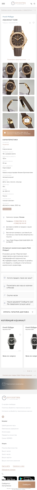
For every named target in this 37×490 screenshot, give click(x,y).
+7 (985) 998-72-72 (19, 221)
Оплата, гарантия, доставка (18, 312)
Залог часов (6, 454)
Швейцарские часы (9, 425)
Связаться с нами (18, 466)
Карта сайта (6, 466)
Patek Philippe (8, 17)
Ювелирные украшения (10, 429)
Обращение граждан (8, 469)
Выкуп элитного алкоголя (11, 461)
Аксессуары (6, 432)
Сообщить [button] (27, 485)
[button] (3, 4)
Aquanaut (6, 144)
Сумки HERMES (7, 438)
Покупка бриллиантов (9, 448)
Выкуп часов (6, 451)
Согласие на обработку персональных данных (17, 411)
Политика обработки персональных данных (16, 408)
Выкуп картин (7, 457)
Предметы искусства (9, 435)
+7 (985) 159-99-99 (19, 223)
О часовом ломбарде (8, 404)
